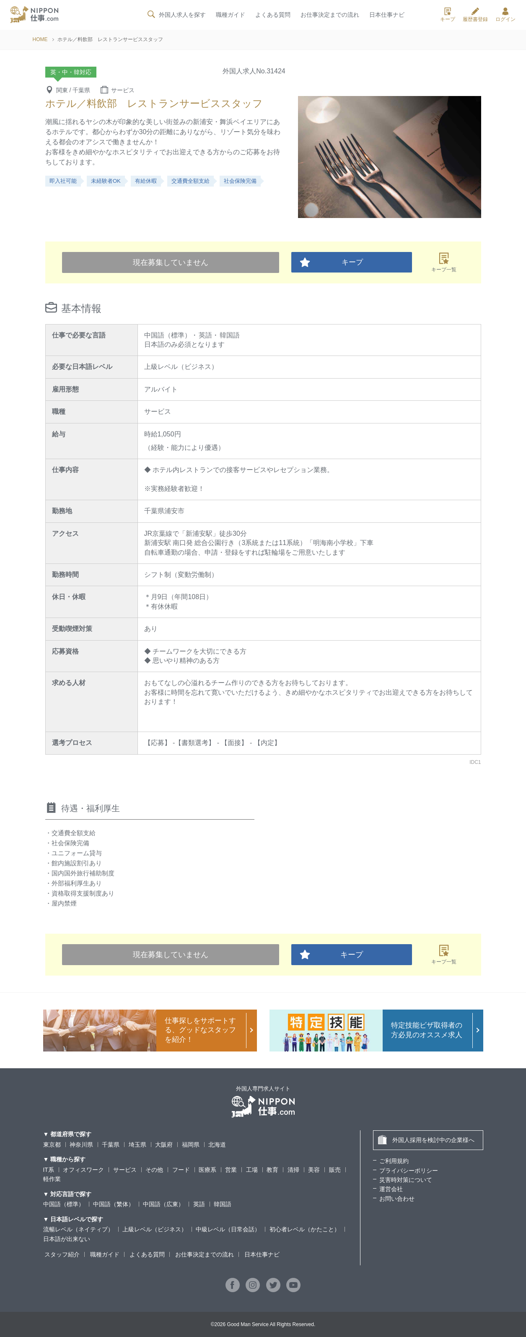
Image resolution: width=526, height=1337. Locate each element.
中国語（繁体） (113, 1204)
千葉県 (110, 1144)
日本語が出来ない (66, 1239)
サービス (125, 1169)
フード (181, 1169)
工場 (252, 1169)
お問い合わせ (397, 1198)
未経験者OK (106, 181)
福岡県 (191, 1144)
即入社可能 (63, 181)
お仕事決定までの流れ (330, 15)
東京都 (52, 1144)
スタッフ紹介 (60, 1254)
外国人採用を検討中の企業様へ (426, 1140)
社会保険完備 (240, 181)
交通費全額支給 (190, 181)
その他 (154, 1169)
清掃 (293, 1169)
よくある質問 (272, 15)
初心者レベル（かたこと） (304, 1229)
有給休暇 (146, 181)
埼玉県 (137, 1144)
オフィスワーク (83, 1169)
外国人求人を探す (175, 15)
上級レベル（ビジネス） (154, 1229)
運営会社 (391, 1189)
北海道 (217, 1144)
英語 (199, 1204)
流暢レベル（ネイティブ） (78, 1229)
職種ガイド (230, 15)
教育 (273, 1169)
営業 (231, 1169)
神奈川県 (81, 1144)
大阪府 (164, 1144)
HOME (40, 39)
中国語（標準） (63, 1204)
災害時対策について (405, 1179)
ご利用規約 (394, 1161)
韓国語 (222, 1204)
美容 (314, 1169)
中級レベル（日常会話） (228, 1229)
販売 (335, 1169)
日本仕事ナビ (386, 15)
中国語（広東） (163, 1204)
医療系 (207, 1169)
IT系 (48, 1169)
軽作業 (52, 1179)
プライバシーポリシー (408, 1170)
